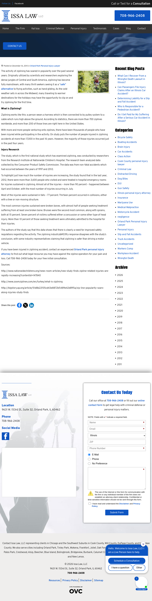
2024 (119, 287)
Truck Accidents (126, 239)
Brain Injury (124, 147)
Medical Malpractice (128, 207)
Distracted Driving (127, 174)
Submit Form (117, 512)
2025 (119, 281)
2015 (118, 340)
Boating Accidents (127, 142)
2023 (119, 293)
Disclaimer (124, 504)
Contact (141, 28)
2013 (118, 352)
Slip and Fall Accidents (129, 234)
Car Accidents (125, 151)
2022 (119, 299)
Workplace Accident (128, 253)
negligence (123, 217)
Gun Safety (123, 188)
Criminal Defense (55, 28)
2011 (118, 364)
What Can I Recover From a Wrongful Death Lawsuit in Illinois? (132, 79)
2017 (118, 329)
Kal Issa (35, 28)
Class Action (124, 156)
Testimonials (99, 28)
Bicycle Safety (125, 137)
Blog (128, 28)
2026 (119, 275)
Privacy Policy (70, 580)
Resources (54, 580)
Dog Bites (123, 178)
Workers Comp (125, 248)
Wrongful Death (126, 258)
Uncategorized (125, 244)
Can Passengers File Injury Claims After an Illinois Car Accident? (132, 90)
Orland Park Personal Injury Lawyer (45, 66)
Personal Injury (79, 28)
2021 (118, 305)
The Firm (20, 28)
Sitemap (98, 580)
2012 (118, 358)
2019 (118, 317)
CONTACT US (15, 46)
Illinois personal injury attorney (134, 193)
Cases (116, 28)
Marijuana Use (125, 202)
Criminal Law (124, 169)
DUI (119, 183)
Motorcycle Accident (128, 212)
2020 (119, 311)
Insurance (123, 197)
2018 (118, 323)
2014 (118, 346)
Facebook (19, 3)
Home (6, 28)
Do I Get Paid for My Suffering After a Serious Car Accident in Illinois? (134, 118)
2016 (118, 335)
